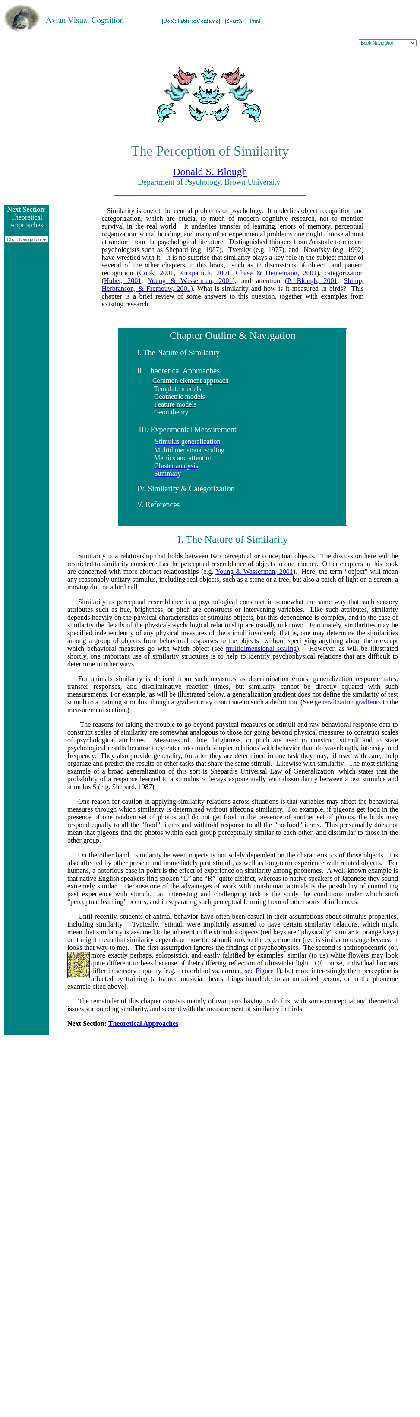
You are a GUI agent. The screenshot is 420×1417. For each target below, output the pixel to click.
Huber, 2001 (122, 280)
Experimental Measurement (193, 429)
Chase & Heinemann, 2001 (276, 273)
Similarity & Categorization (191, 488)
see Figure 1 (262, 970)
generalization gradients (348, 702)
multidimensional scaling (261, 648)
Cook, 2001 (156, 273)
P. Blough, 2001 (312, 280)
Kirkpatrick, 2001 (205, 273)
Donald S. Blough (210, 171)
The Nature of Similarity (181, 352)
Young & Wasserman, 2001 (190, 280)
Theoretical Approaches (183, 370)
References (162, 504)
